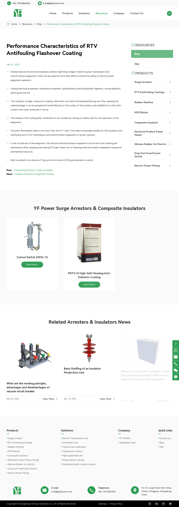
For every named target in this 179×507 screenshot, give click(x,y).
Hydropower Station (72, 451)
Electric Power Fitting (146, 165)
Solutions (84, 13)
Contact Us (136, 13)
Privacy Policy (116, 504)
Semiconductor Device (73, 460)
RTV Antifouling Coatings (149, 92)
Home (52, 13)
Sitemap (103, 504)
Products (67, 13)
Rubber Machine (143, 102)
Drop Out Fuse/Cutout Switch (147, 155)
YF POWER (125, 438)
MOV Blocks (140, 112)
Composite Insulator (145, 122)
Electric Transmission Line (75, 438)
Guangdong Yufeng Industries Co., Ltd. (37, 504)
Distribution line (70, 442)
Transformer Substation (74, 447)
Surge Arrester (142, 82)
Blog (39, 24)
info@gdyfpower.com (53, 3)
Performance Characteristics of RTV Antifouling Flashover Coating (78, 24)
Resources (102, 13)
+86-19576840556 (21, 3)
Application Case (128, 442)
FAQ (136, 64)
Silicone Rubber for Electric (150, 144)
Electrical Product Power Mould (148, 133)
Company (118, 13)
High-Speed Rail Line (72, 455)
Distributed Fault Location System (79, 464)
